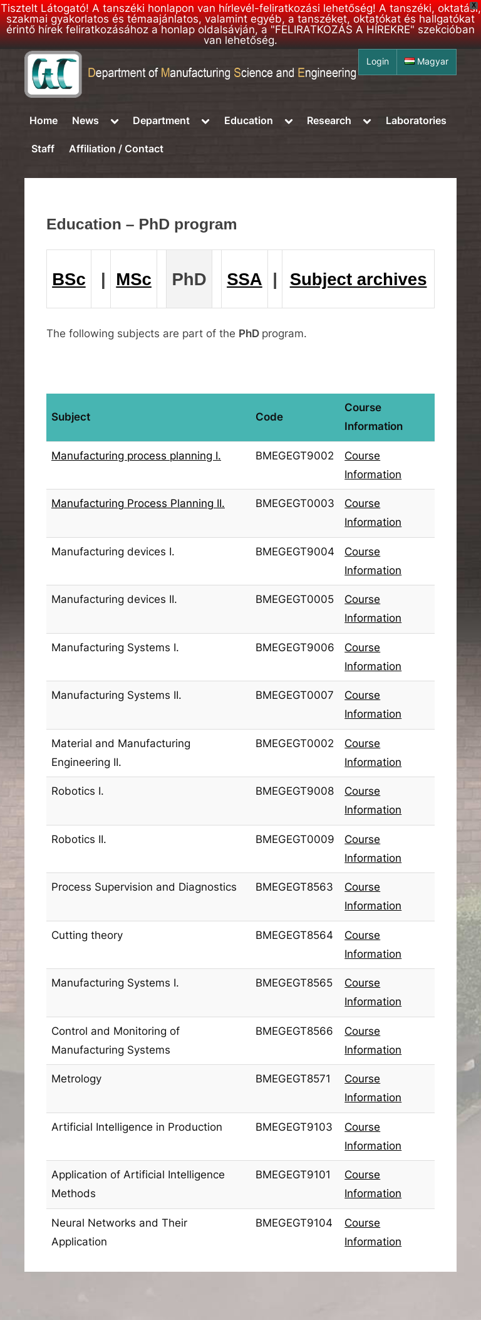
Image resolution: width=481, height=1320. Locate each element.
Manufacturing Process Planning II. (138, 503)
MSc (134, 279)
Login (377, 61)
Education (248, 120)
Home (43, 120)
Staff (42, 148)
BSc (69, 279)
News (85, 120)
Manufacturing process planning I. (136, 455)
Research (329, 120)
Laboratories (416, 120)
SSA (244, 279)
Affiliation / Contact (116, 148)
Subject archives (358, 279)
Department (161, 120)
